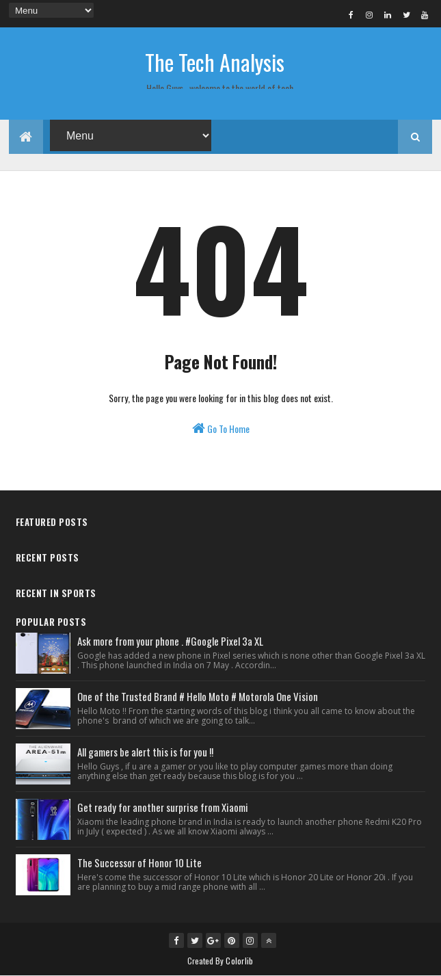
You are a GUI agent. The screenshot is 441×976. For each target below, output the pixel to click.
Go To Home (221, 428)
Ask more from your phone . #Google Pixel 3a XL (170, 640)
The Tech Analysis (214, 62)
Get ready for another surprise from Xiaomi (162, 807)
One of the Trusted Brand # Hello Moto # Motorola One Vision (197, 696)
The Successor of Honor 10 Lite (139, 862)
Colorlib (239, 960)
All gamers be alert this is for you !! (145, 751)
